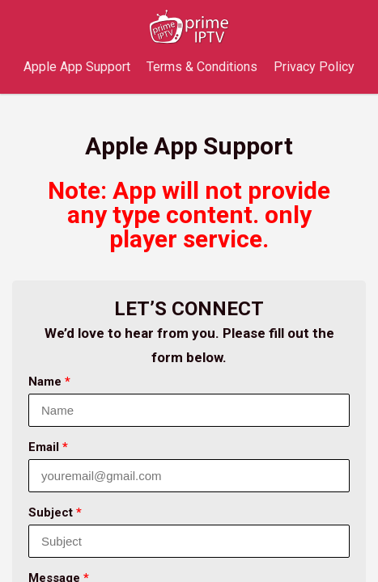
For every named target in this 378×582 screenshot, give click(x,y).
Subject (55, 512)
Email (48, 447)
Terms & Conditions (202, 66)
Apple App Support (76, 66)
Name (49, 381)
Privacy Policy (314, 66)
